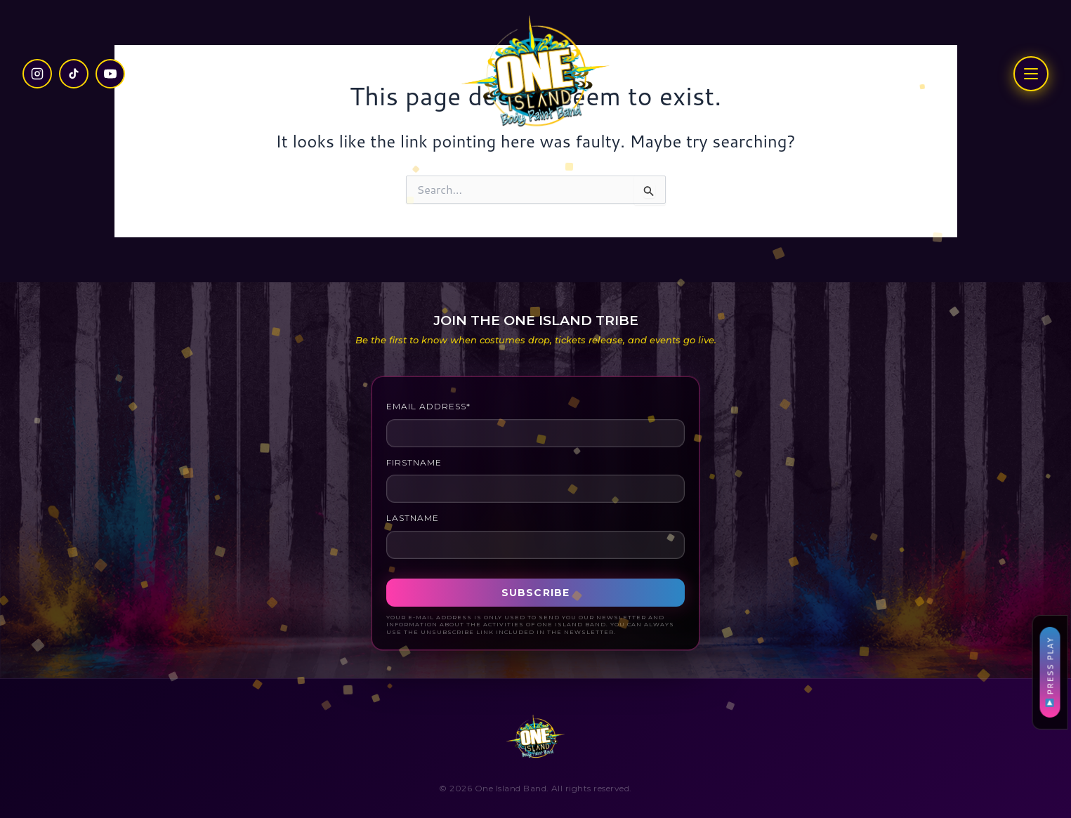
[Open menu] (1031, 73)
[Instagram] (37, 73)
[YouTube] (110, 73)
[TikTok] (73, 73)
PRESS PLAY (1050, 672)
